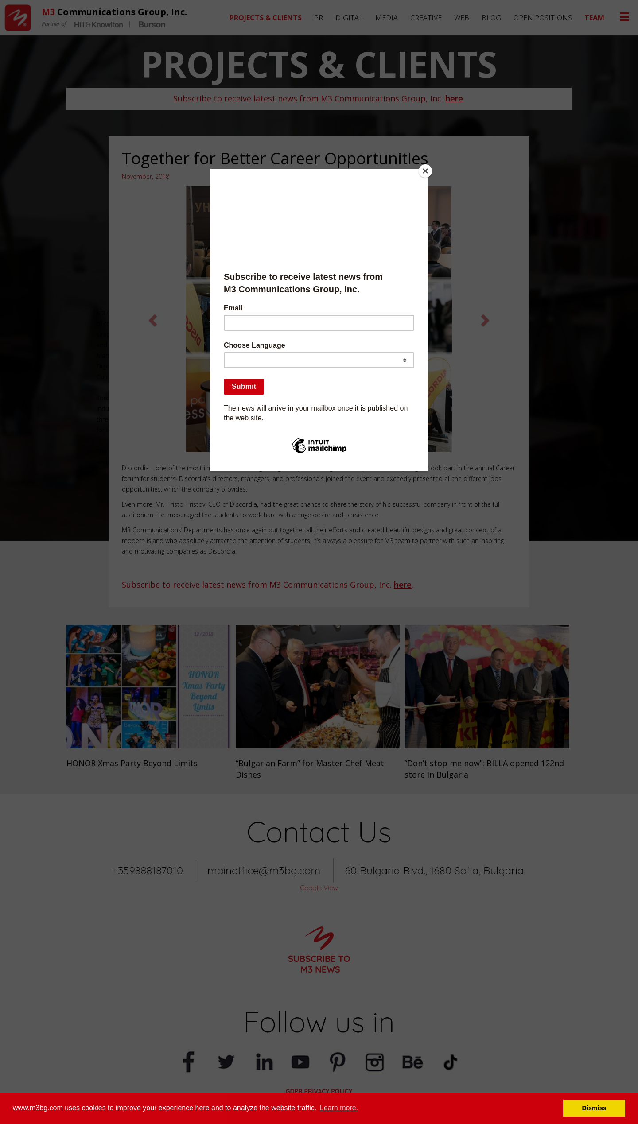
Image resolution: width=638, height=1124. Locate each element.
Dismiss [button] (594, 1108)
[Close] (425, 171)
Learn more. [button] (339, 1108)
